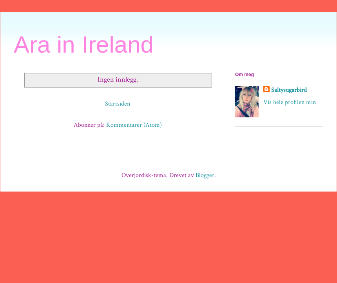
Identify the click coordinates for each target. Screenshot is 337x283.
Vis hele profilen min (289, 102)
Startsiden (117, 104)
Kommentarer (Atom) (134, 125)
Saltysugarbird (289, 90)
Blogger (205, 175)
